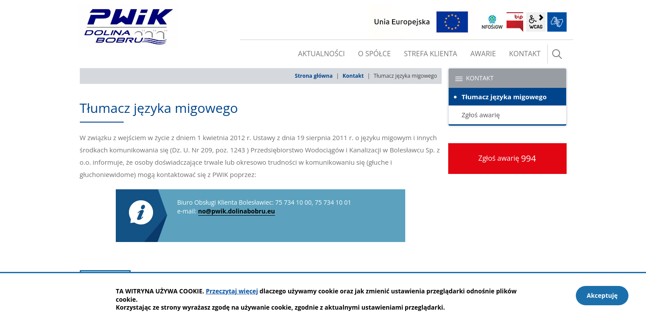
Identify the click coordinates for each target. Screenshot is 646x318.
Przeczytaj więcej (232, 291)
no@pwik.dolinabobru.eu (236, 211)
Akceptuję (602, 295)
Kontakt (353, 76)
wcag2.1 (536, 22)
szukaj (557, 54)
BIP (515, 22)
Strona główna (313, 76)
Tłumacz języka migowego (504, 96)
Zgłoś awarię (481, 114)
